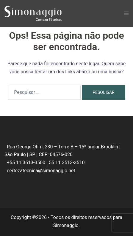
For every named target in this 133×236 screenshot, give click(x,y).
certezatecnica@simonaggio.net (41, 170)
